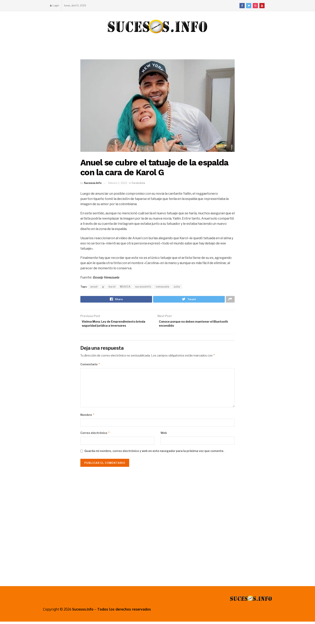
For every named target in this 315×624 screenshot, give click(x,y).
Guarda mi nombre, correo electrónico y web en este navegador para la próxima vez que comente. (154, 453)
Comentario (90, 367)
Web (164, 435)
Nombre (87, 417)
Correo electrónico (95, 435)
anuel (94, 286)
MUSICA (125, 286)
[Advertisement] (157, 526)
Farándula (138, 182)
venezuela (162, 286)
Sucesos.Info (92, 182)
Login (54, 5)
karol (112, 286)
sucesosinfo (143, 286)
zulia (177, 286)
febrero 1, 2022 (117, 182)
